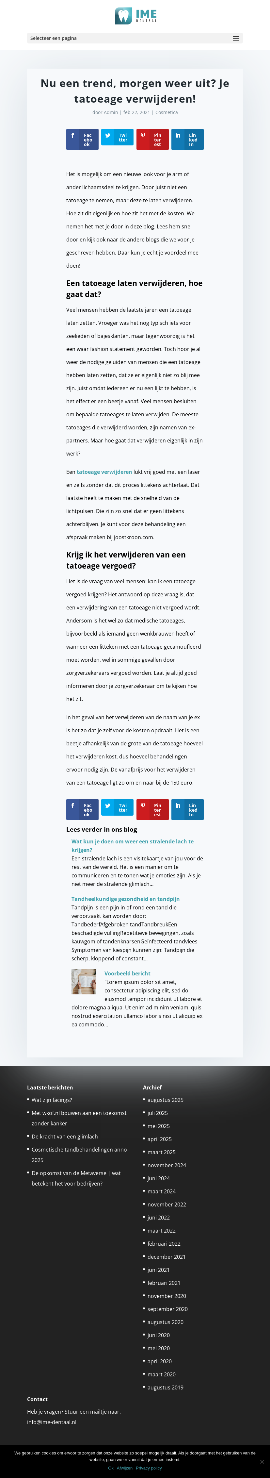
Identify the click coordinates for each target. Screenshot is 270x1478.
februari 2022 (164, 1243)
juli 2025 (158, 1113)
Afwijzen (125, 1468)
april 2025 (160, 1139)
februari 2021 (164, 1283)
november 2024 (167, 1165)
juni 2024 (159, 1178)
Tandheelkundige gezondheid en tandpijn (125, 899)
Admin (111, 112)
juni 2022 (159, 1217)
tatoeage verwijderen (104, 471)
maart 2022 (162, 1230)
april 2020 (160, 1361)
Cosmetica (166, 112)
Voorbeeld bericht (127, 973)
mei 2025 (159, 1126)
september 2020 (168, 1309)
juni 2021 (159, 1269)
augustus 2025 (165, 1100)
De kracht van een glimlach (65, 1136)
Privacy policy (149, 1468)
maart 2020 (162, 1374)
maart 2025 (162, 1152)
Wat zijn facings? (52, 1100)
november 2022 (167, 1204)
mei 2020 (159, 1348)
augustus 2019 (165, 1387)
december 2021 (167, 1256)
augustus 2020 (165, 1322)
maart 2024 (162, 1191)
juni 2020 (159, 1335)
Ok (111, 1468)
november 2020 (167, 1296)
